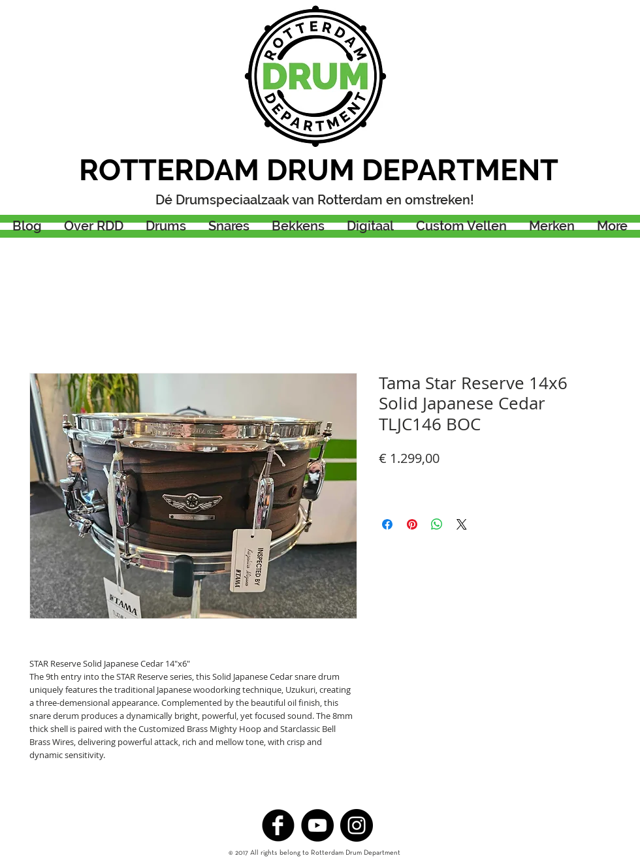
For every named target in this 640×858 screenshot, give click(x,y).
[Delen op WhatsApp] (437, 524)
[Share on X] (462, 524)
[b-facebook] (278, 825)
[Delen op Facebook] (387, 524)
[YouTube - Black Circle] (317, 825)
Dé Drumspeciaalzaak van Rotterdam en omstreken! (314, 200)
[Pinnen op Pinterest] (412, 524)
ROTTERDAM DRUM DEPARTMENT (318, 170)
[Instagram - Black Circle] (356, 825)
